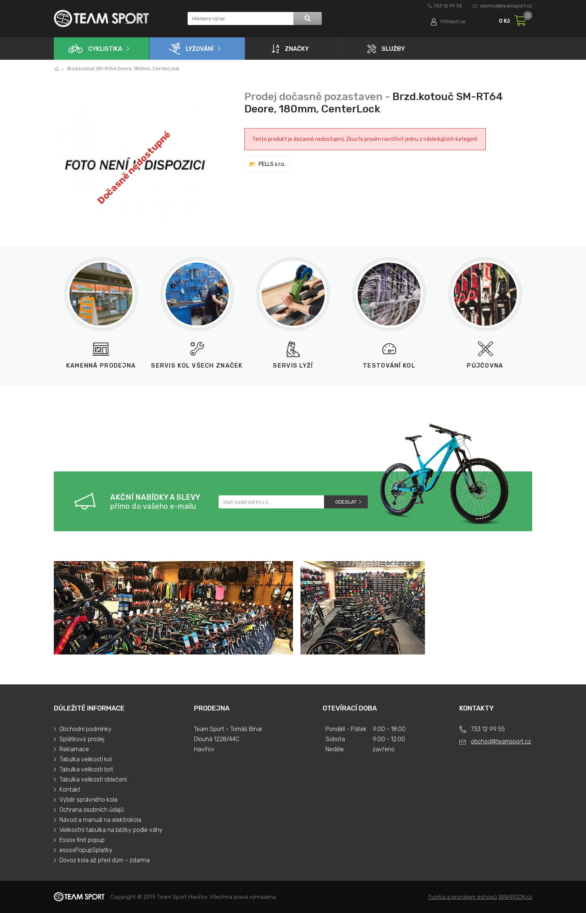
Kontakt (69, 789)
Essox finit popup (82, 840)
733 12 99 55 (448, 6)
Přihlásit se (453, 21)
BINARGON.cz (515, 897)
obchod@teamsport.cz (506, 6)
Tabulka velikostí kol (85, 759)
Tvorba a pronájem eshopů (462, 897)
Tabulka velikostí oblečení (93, 779)
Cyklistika (95, 48)
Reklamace (74, 749)
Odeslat (346, 502)
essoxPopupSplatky (85, 850)
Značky (290, 48)
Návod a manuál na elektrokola (100, 819)
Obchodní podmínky (85, 729)
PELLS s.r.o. (272, 164)
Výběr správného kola (88, 799)
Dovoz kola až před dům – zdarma (104, 860)
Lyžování (191, 49)
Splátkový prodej (81, 739)
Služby (386, 48)
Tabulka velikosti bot (86, 769)
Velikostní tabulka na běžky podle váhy (111, 829)
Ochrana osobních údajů (91, 809)
